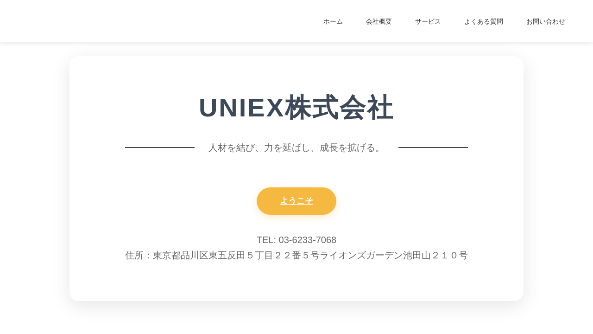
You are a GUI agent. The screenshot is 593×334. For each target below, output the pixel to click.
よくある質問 (483, 21)
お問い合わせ (545, 21)
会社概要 (379, 21)
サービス (428, 21)
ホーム (333, 21)
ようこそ (296, 201)
